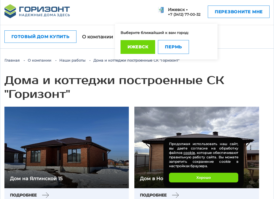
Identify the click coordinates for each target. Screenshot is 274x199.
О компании (97, 37)
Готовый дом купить (40, 36)
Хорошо (203, 178)
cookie (189, 153)
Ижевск (137, 46)
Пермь (173, 46)
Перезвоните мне (239, 11)
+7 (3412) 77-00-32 (184, 14)
